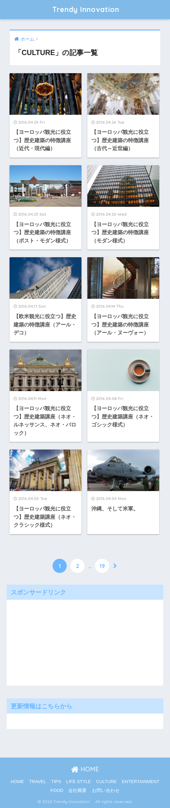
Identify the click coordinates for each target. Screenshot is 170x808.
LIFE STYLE (78, 781)
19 (102, 565)
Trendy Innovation (89, 9)
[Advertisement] (56, 641)
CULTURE (106, 781)
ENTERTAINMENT (140, 781)
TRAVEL (37, 781)
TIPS (56, 781)
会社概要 (77, 790)
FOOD (56, 790)
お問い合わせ (106, 790)
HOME (85, 769)
